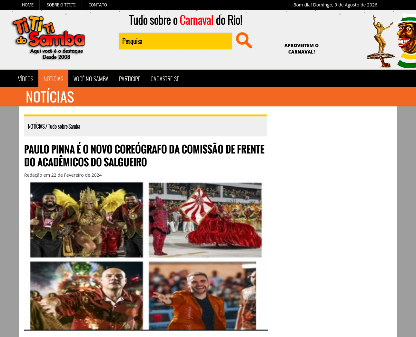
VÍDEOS (25, 78)
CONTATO (98, 5)
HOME (28, 5)
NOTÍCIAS (53, 78)
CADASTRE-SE (165, 78)
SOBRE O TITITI (61, 5)
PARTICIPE (129, 78)
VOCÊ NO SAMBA (91, 78)
